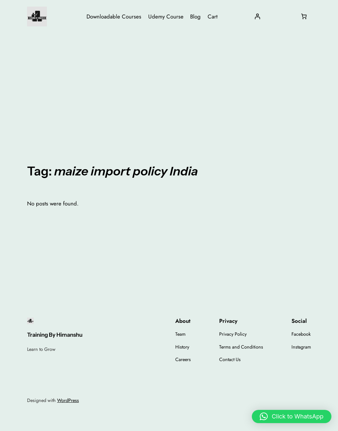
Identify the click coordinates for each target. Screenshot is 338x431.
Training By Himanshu (55, 334)
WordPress (68, 400)
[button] (291, 416)
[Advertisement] (169, 85)
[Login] (257, 16)
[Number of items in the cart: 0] (304, 16)
